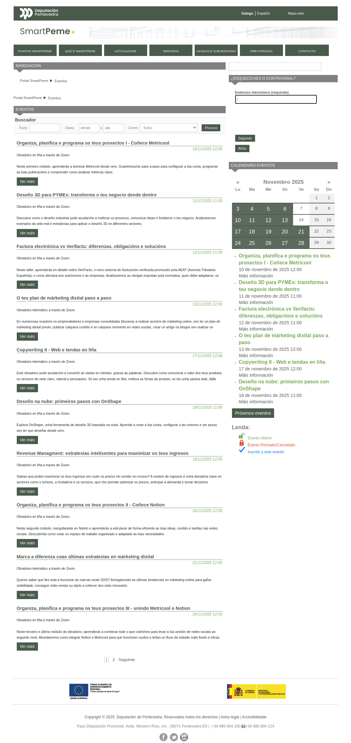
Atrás (242, 148)
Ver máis (27, 181)
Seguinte (126, 659)
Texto (23, 128)
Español (263, 13)
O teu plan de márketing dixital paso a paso (64, 297)
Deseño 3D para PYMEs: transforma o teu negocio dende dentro (87, 194)
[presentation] (283, 119)
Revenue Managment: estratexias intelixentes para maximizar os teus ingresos (103, 453)
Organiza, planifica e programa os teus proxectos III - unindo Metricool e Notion (103, 608)
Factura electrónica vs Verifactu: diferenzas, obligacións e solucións (91, 246)
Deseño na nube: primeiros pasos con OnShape (69, 401)
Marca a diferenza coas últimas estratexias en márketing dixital (85, 556)
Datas (69, 128)
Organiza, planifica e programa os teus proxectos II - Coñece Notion (91, 504)
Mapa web (296, 13)
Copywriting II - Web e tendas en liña (57, 349)
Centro (133, 128)
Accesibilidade (254, 717)
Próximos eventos (253, 413)
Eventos (60, 81)
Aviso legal (230, 717)
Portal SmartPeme (34, 81)
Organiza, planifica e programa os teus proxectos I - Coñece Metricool (93, 143)
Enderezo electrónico (262, 92)
